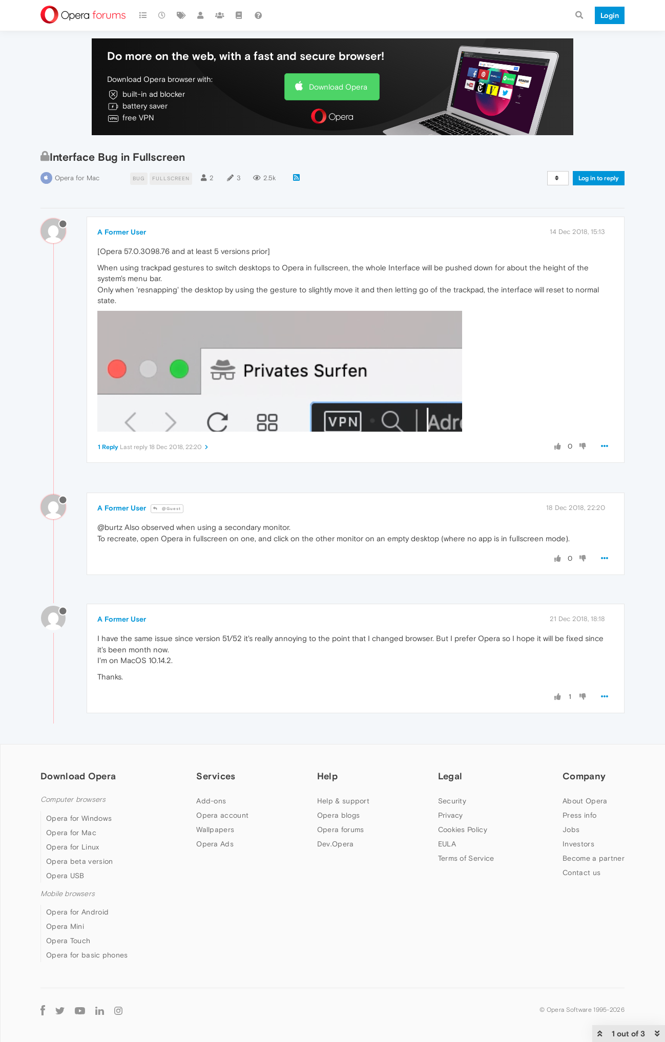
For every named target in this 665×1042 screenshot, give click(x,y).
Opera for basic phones (87, 955)
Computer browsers (73, 799)
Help (327, 776)
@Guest (167, 508)
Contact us (581, 872)
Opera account (222, 815)
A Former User (121, 232)
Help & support (343, 801)
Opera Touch (68, 941)
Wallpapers (215, 829)
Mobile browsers (67, 893)
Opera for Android (77, 912)
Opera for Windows (79, 818)
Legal (450, 776)
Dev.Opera (335, 844)
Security (452, 801)
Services (215, 776)
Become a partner (594, 858)
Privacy (450, 815)
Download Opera (338, 86)
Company (584, 776)
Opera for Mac (77, 178)
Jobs (571, 829)
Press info (579, 815)
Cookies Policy (462, 829)
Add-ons (211, 801)
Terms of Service (466, 858)
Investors (578, 844)
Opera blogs (338, 815)
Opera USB (65, 875)
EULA (447, 844)
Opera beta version (79, 861)
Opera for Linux (72, 847)
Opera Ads (215, 844)
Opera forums (340, 829)
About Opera (585, 801)
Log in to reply (598, 178)
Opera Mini (65, 926)
